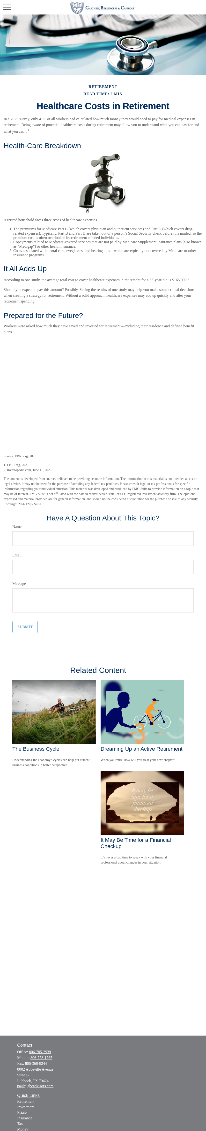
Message (19, 584)
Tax (20, 1124)
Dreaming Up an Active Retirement (142, 749)
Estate (22, 1112)
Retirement (25, 1101)
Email (17, 555)
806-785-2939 (40, 1052)
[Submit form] (25, 627)
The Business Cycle (35, 749)
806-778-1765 (41, 1058)
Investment (25, 1107)
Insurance (24, 1118)
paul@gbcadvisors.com (35, 1086)
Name (17, 527)
